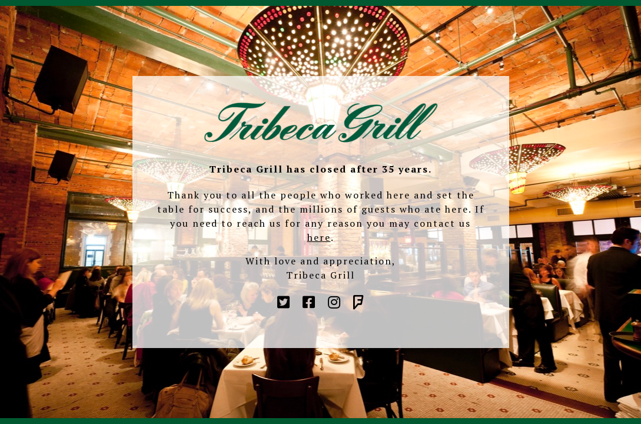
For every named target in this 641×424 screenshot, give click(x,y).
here (319, 237)
